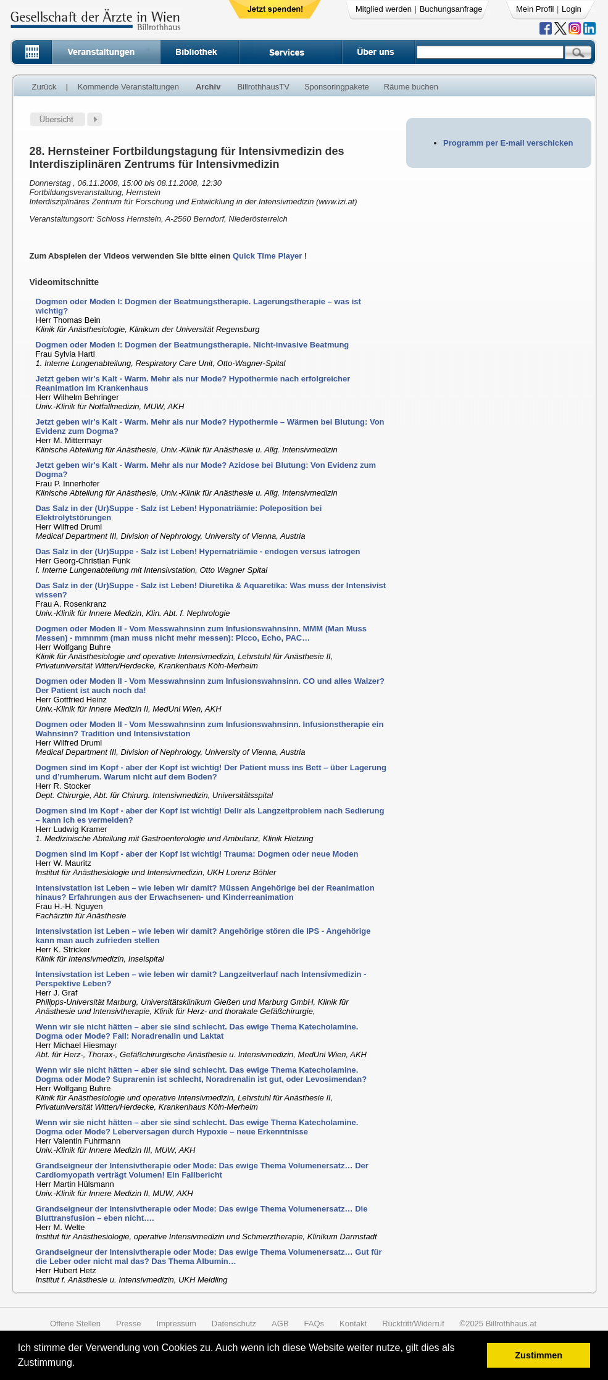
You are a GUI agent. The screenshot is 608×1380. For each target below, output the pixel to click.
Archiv (208, 86)
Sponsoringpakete (336, 86)
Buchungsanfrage (451, 9)
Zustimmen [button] (538, 1355)
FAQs (314, 1323)
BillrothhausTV (263, 86)
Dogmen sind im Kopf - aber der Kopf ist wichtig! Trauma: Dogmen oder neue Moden (197, 853)
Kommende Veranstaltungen (128, 86)
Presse (128, 1323)
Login (571, 9)
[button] (79, 1364)
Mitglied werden (384, 9)
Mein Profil (535, 9)
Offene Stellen (75, 1323)
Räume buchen (411, 86)
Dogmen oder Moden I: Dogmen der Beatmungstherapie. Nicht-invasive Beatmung (192, 344)
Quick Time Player (267, 255)
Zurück (44, 86)
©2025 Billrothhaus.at (498, 1323)
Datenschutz (234, 1323)
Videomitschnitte (64, 282)
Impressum (176, 1323)
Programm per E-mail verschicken (508, 143)
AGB (280, 1323)
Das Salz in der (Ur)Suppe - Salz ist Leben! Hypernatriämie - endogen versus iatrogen (198, 551)
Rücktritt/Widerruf (413, 1323)
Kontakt (353, 1323)
